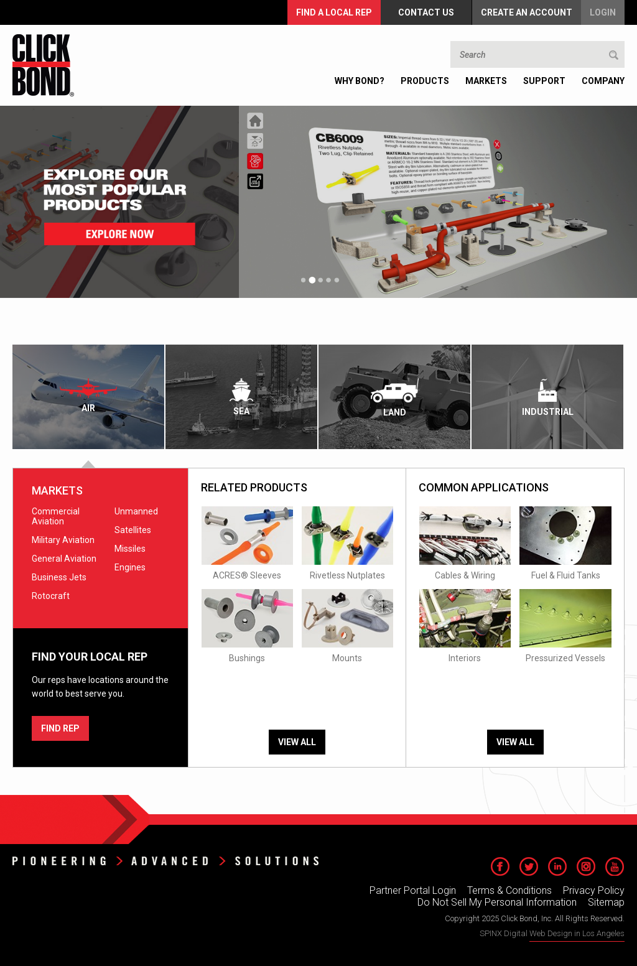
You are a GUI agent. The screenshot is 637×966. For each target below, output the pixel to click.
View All (297, 742)
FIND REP (60, 728)
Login (603, 12)
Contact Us (426, 12)
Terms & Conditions (509, 890)
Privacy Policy (594, 890)
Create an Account (526, 12)
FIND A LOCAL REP (334, 12)
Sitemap (606, 902)
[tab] (88, 397)
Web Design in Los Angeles (577, 933)
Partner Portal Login (413, 890)
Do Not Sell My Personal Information (497, 902)
